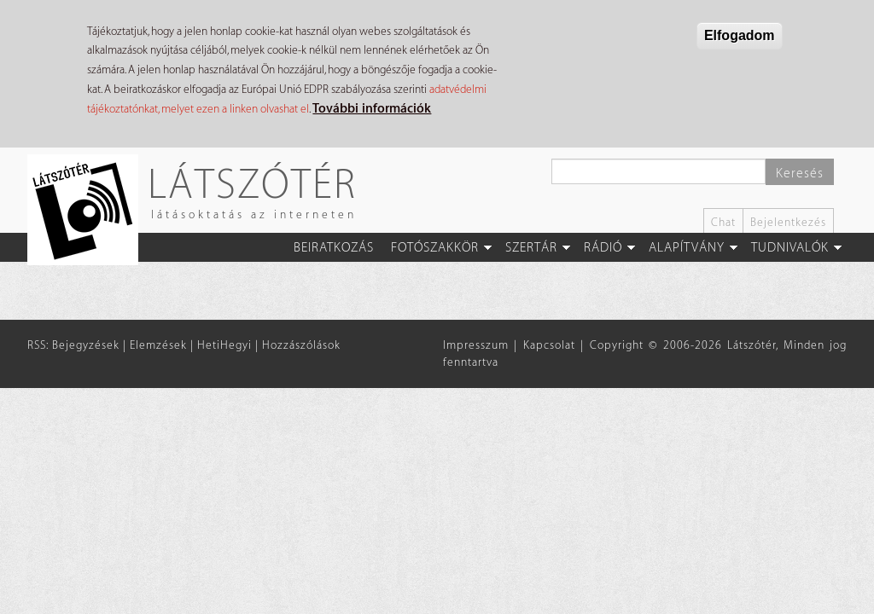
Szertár (531, 247)
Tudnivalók (790, 247)
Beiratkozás (334, 247)
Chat (723, 222)
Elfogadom (739, 35)
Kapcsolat (549, 345)
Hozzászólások (301, 345)
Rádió (603, 247)
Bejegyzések (85, 345)
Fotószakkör (435, 247)
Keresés (800, 173)
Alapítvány (687, 247)
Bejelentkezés (788, 222)
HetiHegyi (224, 345)
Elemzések (158, 345)
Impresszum (476, 345)
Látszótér (252, 183)
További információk (371, 108)
